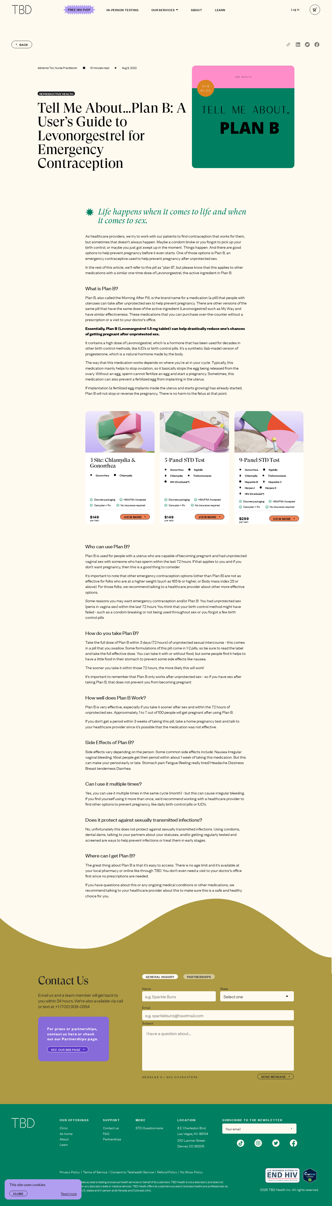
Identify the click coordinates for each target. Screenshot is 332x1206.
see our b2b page (67, 1049)
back (22, 44)
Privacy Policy (70, 1171)
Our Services (164, 9)
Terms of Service (95, 1171)
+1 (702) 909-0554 (72, 1006)
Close (18, 1193)
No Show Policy (191, 1171)
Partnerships (199, 976)
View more (135, 516)
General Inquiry (160, 976)
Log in (295, 10)
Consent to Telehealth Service (132, 1171)
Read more (69, 1193)
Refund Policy (167, 1171)
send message (275, 1076)
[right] (315, 10)
